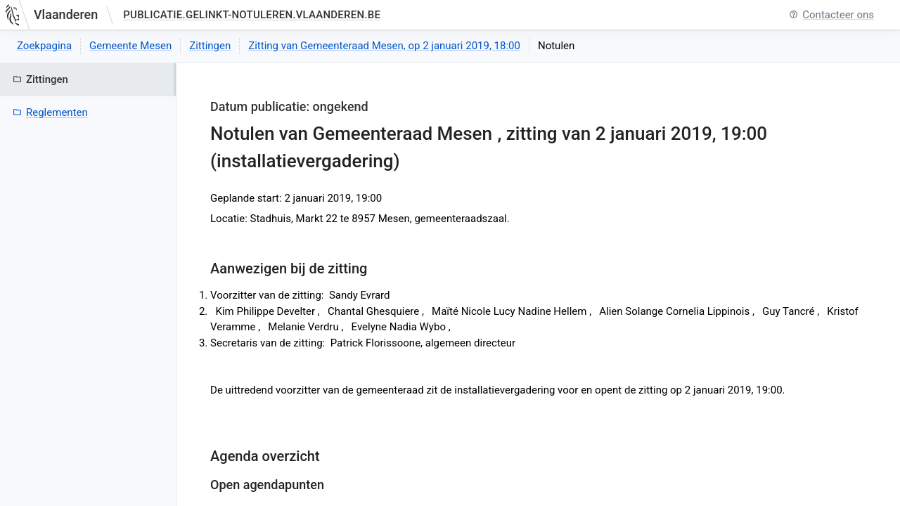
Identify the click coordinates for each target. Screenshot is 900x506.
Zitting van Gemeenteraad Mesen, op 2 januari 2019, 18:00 (384, 45)
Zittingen (210, 45)
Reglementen (50, 112)
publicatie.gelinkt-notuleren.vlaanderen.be (251, 14)
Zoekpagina (44, 45)
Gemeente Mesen (130, 45)
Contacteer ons (831, 15)
